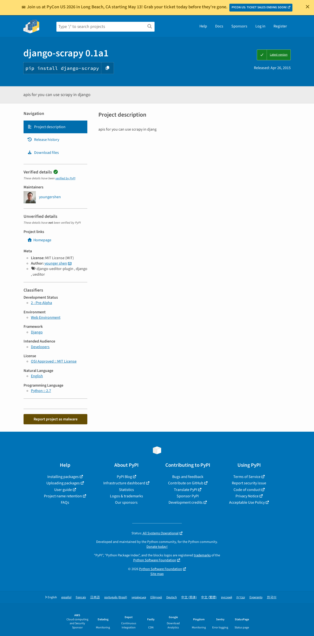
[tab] (55, 127)
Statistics (126, 489)
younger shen (55, 263)
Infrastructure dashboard (124, 483)
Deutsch (171, 597)
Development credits (186, 502)
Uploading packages (63, 483)
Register (280, 26)
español (66, 597)
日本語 (95, 597)
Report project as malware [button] (56, 419)
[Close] (307, 6)
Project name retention (63, 496)
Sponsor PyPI (188, 496)
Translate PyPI (185, 489)
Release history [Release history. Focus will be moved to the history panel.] (43, 139)
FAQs (65, 502)
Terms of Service (247, 476)
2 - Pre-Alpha (41, 303)
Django (37, 332)
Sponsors (239, 26)
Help (203, 26)
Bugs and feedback (187, 476)
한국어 (271, 597)
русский (226, 597)
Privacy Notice (247, 496)
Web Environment (45, 317)
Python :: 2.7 (41, 390)
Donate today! (157, 546)
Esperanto (255, 597)
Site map (157, 573)
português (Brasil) (115, 597)
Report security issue (249, 483)
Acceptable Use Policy (247, 502)
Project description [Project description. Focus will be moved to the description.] (46, 127)
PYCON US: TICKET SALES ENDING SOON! (259, 7)
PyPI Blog (124, 476)
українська (138, 597)
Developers (40, 347)
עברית (240, 597)
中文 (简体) (189, 597)
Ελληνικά (156, 597)
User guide (63, 489)
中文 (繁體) (209, 597)
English (37, 376)
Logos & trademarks (126, 496)
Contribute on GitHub (185, 483)
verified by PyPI (65, 178)
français (81, 597)
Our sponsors (126, 502)
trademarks (202, 555)
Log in (260, 26)
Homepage (39, 240)
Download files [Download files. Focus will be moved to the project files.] (43, 152)
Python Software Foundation (154, 560)
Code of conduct (247, 489)
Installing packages (63, 476)
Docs (219, 26)
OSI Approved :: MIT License (54, 361)
